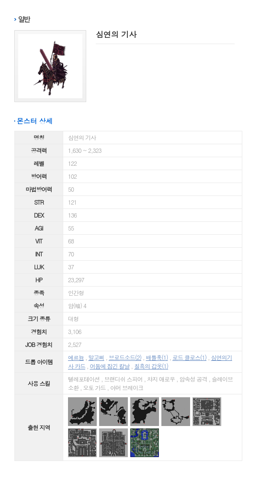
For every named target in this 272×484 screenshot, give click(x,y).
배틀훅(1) (157, 357)
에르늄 (76, 357)
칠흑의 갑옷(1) (151, 366)
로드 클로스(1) (189, 357)
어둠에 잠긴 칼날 (110, 366)
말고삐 (96, 357)
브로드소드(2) (125, 357)
